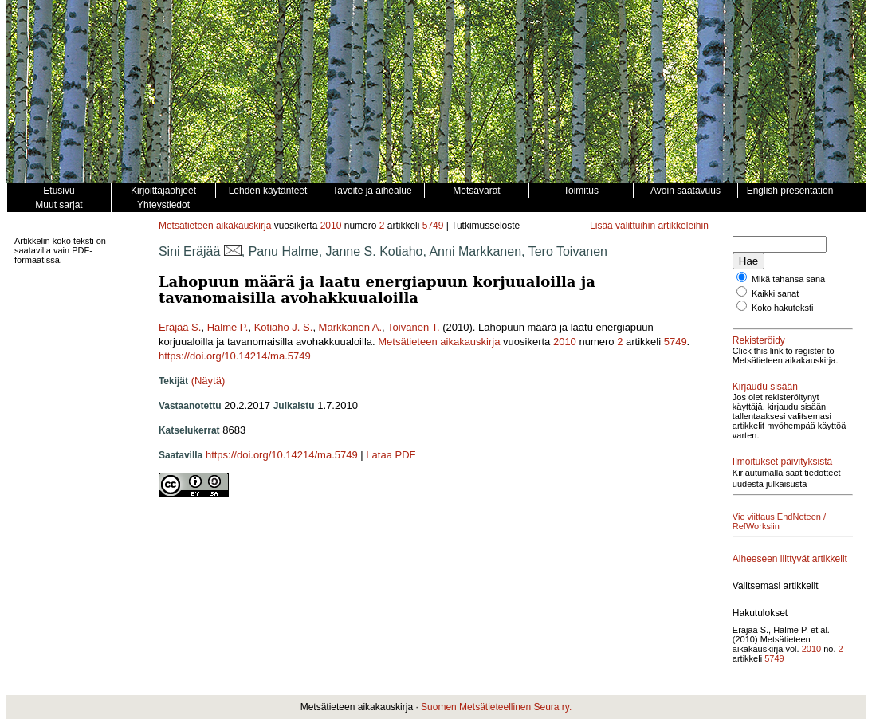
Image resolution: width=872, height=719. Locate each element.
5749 (433, 225)
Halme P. (228, 327)
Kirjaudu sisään (765, 386)
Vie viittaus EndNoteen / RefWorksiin (779, 521)
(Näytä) (208, 381)
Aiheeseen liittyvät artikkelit (790, 558)
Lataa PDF (390, 455)
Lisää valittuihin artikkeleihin (649, 225)
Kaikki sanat (775, 293)
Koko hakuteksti (783, 307)
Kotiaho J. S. (283, 327)
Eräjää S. (180, 327)
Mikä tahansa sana (788, 279)
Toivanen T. (413, 327)
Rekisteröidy (759, 340)
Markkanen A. (351, 327)
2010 (331, 225)
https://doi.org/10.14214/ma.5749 (235, 356)
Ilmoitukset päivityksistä (782, 461)
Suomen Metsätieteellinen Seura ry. (496, 707)
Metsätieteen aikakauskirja (215, 225)
